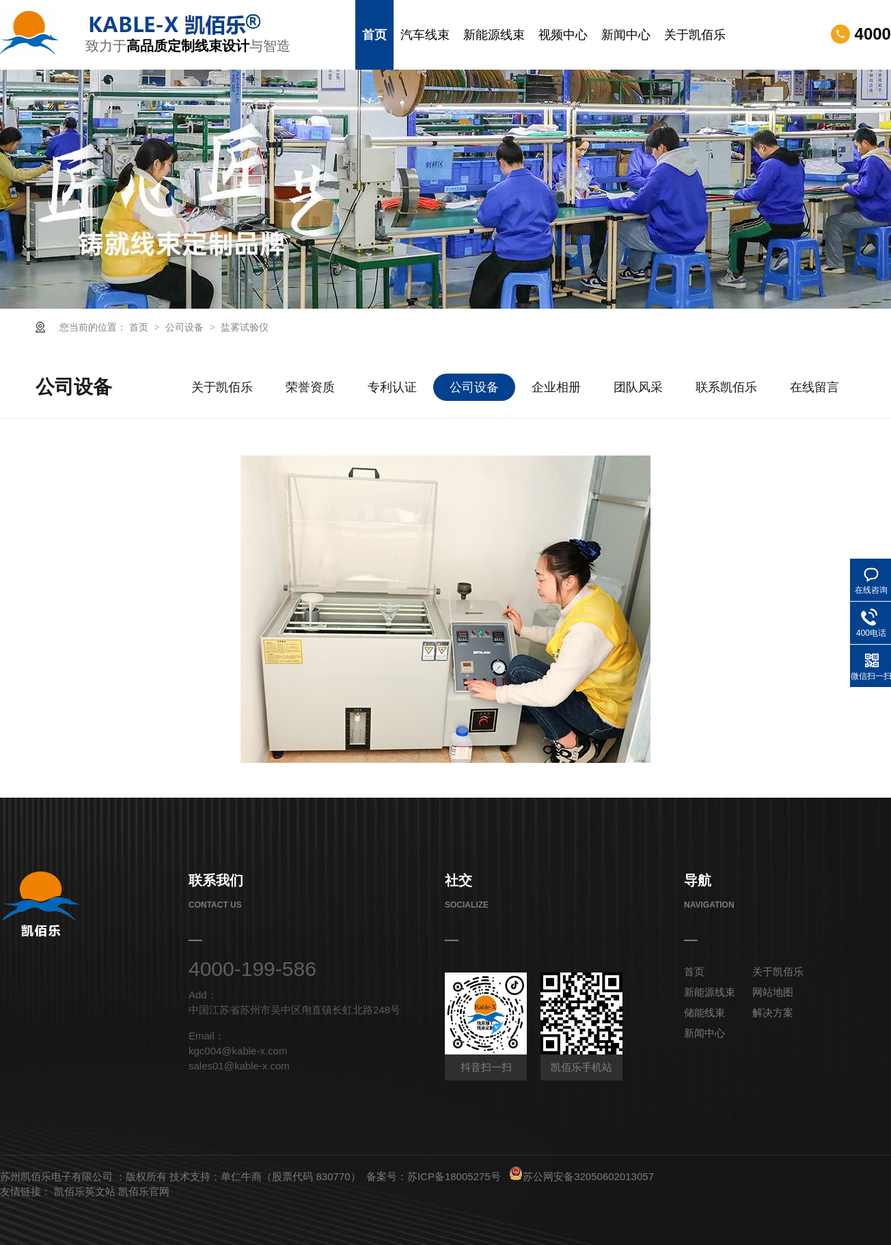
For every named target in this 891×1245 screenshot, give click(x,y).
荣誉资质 (310, 387)
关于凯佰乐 (695, 35)
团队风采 (638, 387)
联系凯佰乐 (726, 387)
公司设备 (185, 327)
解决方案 (772, 1012)
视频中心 (563, 35)
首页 (374, 35)
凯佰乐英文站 (86, 1191)
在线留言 (814, 387)
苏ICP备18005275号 (454, 1176)
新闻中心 (625, 35)
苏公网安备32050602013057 (581, 1176)
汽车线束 (425, 35)
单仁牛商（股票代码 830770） (290, 1176)
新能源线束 (494, 35)
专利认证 (392, 387)
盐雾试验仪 (245, 327)
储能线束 (704, 1012)
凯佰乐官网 (143, 1191)
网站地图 (772, 992)
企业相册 (556, 387)
